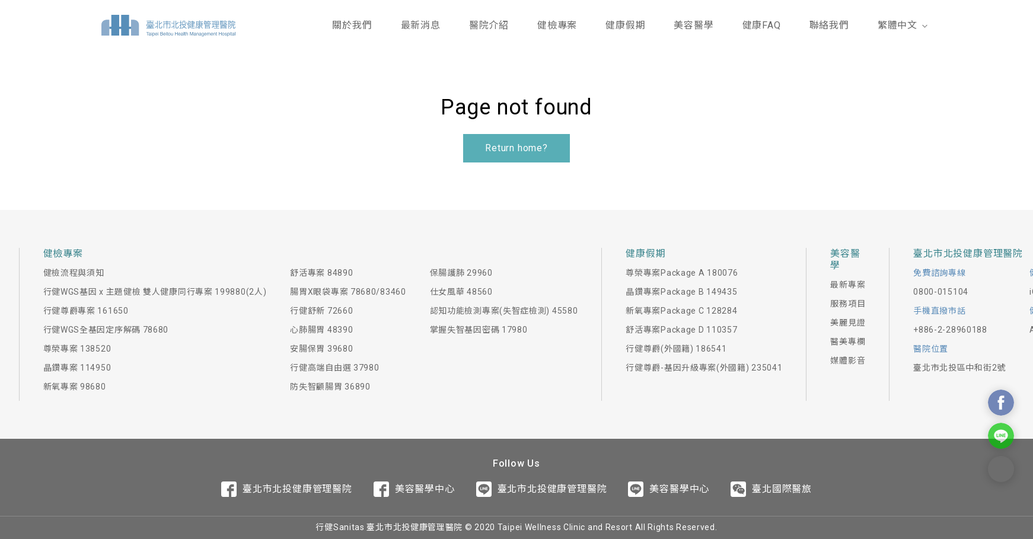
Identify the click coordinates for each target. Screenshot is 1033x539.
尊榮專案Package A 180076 (682, 273)
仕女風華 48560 (461, 291)
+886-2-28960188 (950, 329)
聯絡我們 (829, 25)
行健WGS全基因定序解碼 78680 (106, 329)
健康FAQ (761, 25)
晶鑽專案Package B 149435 (681, 291)
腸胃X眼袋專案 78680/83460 (348, 291)
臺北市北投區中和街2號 (959, 367)
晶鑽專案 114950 (77, 367)
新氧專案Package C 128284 (681, 310)
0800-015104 (940, 291)
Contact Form (1001, 469)
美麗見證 (847, 322)
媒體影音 (847, 360)
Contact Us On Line (1001, 436)
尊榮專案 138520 (77, 348)
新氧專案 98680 (74, 386)
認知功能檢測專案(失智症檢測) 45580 (504, 310)
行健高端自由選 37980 (334, 367)
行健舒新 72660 (321, 310)
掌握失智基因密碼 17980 (479, 329)
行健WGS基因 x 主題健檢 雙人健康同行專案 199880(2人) (155, 291)
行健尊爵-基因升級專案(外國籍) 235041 (704, 367)
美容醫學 (693, 25)
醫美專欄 (847, 341)
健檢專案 (557, 25)
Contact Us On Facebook (1001, 403)
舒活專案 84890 (321, 273)
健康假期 (625, 25)
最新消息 (421, 25)
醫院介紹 (489, 25)
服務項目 (847, 303)
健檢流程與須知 (73, 273)
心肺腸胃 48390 (321, 329)
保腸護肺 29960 (461, 273)
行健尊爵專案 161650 (86, 310)
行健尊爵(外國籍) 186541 (676, 348)
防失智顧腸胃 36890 (330, 386)
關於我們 (352, 25)
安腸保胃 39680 (321, 348)
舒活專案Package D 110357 (681, 329)
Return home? (516, 148)
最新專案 (847, 284)
